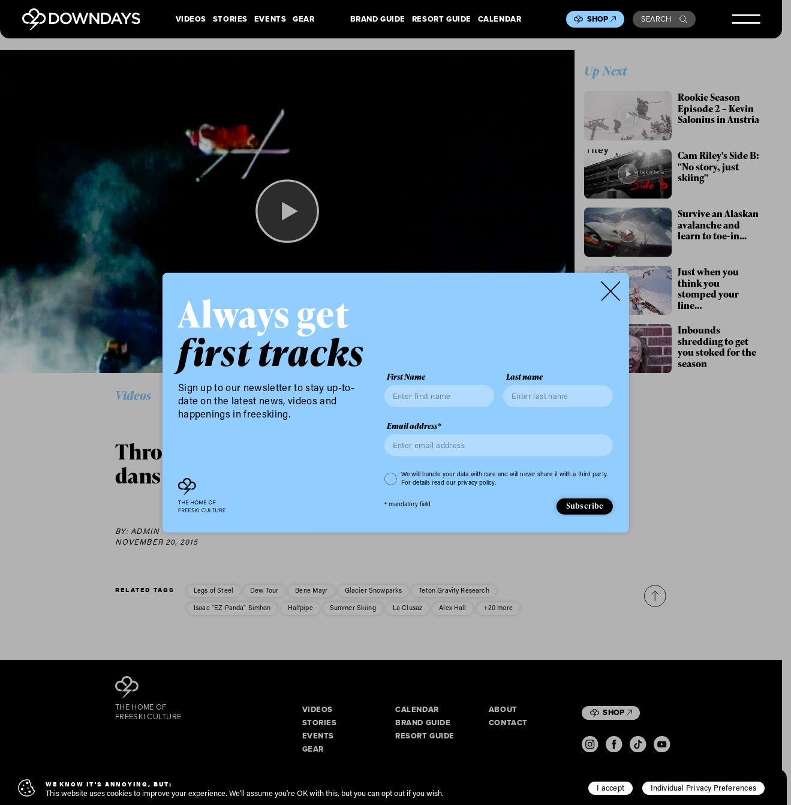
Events (270, 19)
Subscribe (585, 505)
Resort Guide (441, 19)
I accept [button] (610, 787)
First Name (406, 377)
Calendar (500, 19)
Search (664, 19)
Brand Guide (377, 19)
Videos (191, 19)
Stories (230, 19)
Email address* (414, 426)
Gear (303, 19)
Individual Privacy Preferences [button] (703, 787)
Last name (524, 377)
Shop (601, 19)
